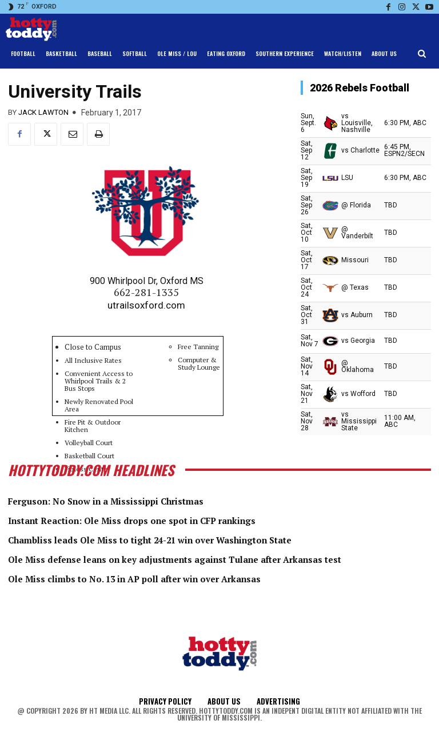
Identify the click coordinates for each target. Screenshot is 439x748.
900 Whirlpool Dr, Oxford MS (146, 280)
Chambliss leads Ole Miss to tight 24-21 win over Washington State (179, 539)
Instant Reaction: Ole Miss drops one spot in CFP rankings (158, 519)
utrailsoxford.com (146, 305)
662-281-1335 (146, 292)
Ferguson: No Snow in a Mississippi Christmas (126, 500)
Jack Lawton (43, 112)
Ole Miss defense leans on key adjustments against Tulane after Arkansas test (208, 558)
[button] (422, 54)
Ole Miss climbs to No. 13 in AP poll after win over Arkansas (160, 577)
